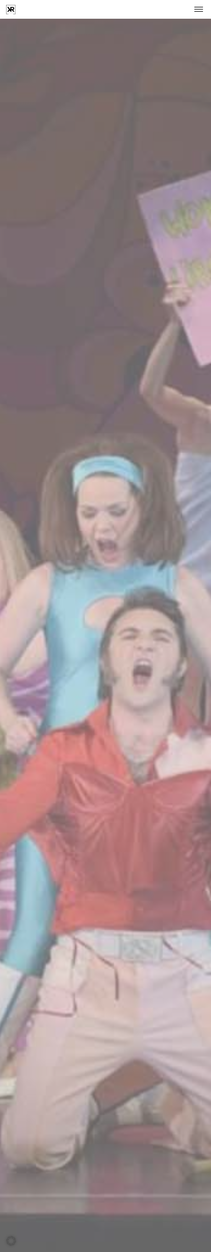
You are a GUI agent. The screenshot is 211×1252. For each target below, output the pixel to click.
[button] (11, 1241)
